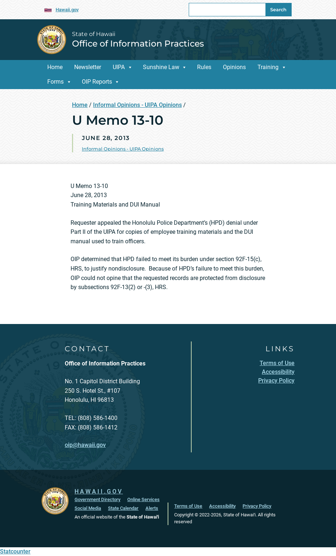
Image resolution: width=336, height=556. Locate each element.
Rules (204, 67)
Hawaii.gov (67, 9)
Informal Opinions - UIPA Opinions (137, 104)
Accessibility (222, 506)
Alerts (151, 508)
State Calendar (123, 508)
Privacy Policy (257, 506)
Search (278, 9)
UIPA (119, 67)
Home (55, 67)
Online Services (143, 499)
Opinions (234, 67)
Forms (55, 81)
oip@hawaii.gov (85, 444)
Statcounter (15, 551)
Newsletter (87, 67)
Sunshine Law (161, 67)
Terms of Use (188, 506)
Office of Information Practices (138, 43)
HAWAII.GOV (99, 491)
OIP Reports (97, 81)
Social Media (88, 508)
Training (268, 67)
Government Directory (97, 499)
